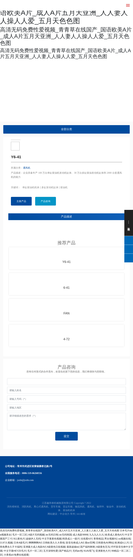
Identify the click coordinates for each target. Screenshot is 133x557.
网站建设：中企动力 (58, 514)
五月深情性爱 (50, 550)
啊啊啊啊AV (35, 542)
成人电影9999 (80, 534)
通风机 (26, 168)
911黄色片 (19, 538)
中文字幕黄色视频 (51, 538)
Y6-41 (66, 262)
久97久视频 (6, 542)
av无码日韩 (52, 534)
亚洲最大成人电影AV (34, 546)
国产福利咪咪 (87, 546)
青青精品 (98, 538)
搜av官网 (90, 542)
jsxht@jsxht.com (25, 480)
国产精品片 (65, 550)
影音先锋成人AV (75, 542)
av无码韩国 (65, 534)
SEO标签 (81, 514)
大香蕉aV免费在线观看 (16, 554)
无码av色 (77, 550)
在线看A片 (86, 538)
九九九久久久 (96, 534)
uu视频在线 (124, 538)
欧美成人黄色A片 (114, 534)
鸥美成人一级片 (71, 538)
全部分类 (66, 129)
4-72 (66, 339)
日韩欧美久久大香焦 (54, 542)
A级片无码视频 (36, 534)
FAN (66, 313)
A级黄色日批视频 (56, 546)
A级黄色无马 (103, 546)
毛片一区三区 (19, 534)
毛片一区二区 (34, 550)
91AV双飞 (89, 550)
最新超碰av (73, 546)
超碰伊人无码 (33, 538)
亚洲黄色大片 (103, 550)
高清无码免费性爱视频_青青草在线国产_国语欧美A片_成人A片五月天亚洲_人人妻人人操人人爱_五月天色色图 (59, 530)
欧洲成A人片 (121, 542)
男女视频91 (110, 538)
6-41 (66, 287)
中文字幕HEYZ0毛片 (15, 550)
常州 (72, 514)
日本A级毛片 (20, 542)
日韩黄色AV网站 (105, 542)
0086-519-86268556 (32, 473)
